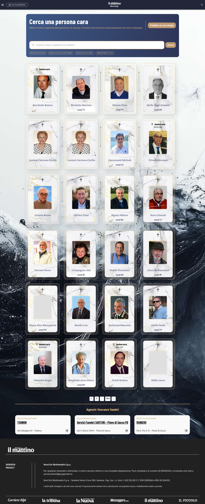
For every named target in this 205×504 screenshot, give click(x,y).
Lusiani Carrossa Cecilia (42, 160)
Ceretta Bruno (43, 215)
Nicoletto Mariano (81, 105)
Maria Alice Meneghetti (42, 325)
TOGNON (22, 422)
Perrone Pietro (42, 270)
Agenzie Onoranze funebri (102, 410)
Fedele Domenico (119, 270)
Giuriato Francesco (158, 270)
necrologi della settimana (60, 53)
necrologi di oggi (37, 53)
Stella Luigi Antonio (158, 105)
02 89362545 (164, 470)
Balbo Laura (158, 380)
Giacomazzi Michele (119, 160)
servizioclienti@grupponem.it (58, 474)
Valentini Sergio (42, 380)
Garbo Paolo (158, 325)
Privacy (10, 467)
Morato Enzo (119, 105)
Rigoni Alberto (119, 215)
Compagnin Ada (81, 270)
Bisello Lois (81, 325)
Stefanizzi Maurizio (119, 325)
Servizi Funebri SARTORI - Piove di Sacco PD (102, 422)
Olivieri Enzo (81, 215)
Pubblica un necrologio (162, 25)
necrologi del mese (84, 53)
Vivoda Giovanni (158, 160)
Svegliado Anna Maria (81, 380)
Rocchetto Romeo (43, 105)
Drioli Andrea (119, 380)
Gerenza (10, 464)
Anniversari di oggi (105, 53)
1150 (108, 398)
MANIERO (141, 422)
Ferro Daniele (158, 215)
